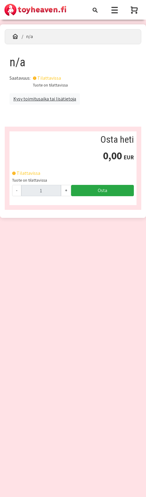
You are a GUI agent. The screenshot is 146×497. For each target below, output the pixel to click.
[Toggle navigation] (95, 10)
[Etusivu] (15, 36)
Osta (102, 190)
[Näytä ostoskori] (135, 10)
